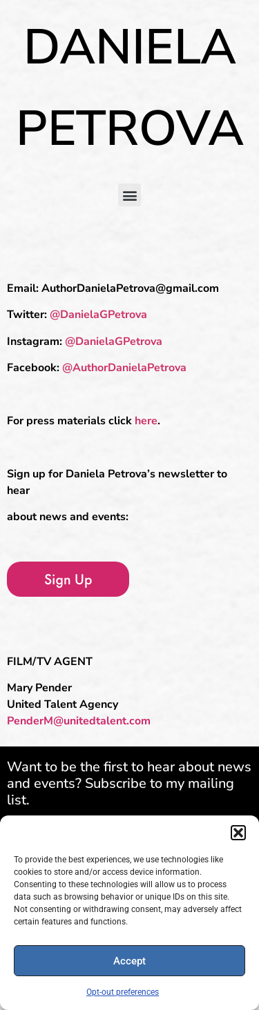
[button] (238, 833)
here (146, 420)
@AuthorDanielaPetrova (124, 367)
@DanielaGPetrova (98, 314)
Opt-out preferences (122, 992)
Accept (129, 961)
